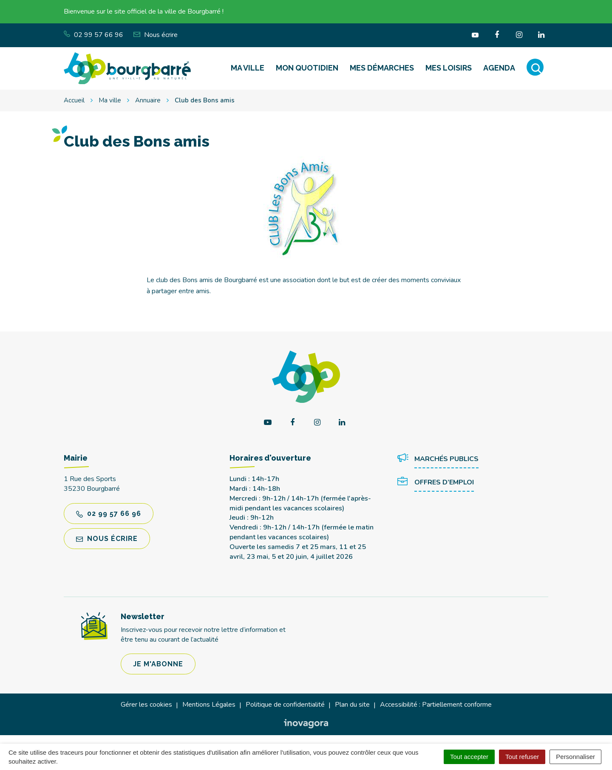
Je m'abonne (158, 664)
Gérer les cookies (146, 704)
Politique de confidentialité (285, 704)
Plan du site (352, 704)
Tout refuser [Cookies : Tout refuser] (522, 756)
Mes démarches (382, 67)
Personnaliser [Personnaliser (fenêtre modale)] (575, 756)
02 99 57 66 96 (108, 514)
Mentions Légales (208, 704)
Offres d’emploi (435, 483)
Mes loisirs (448, 67)
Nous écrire (107, 539)
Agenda (499, 67)
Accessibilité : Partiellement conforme (436, 704)
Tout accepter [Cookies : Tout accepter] (469, 756)
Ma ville (247, 67)
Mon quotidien (307, 67)
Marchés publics (438, 459)
